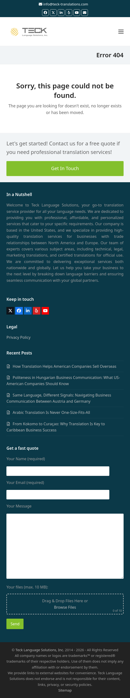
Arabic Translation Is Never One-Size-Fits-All (51, 412)
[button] (121, 32)
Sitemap (65, 690)
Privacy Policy (18, 337)
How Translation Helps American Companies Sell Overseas (64, 366)
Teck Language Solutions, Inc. (39, 649)
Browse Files (65, 607)
